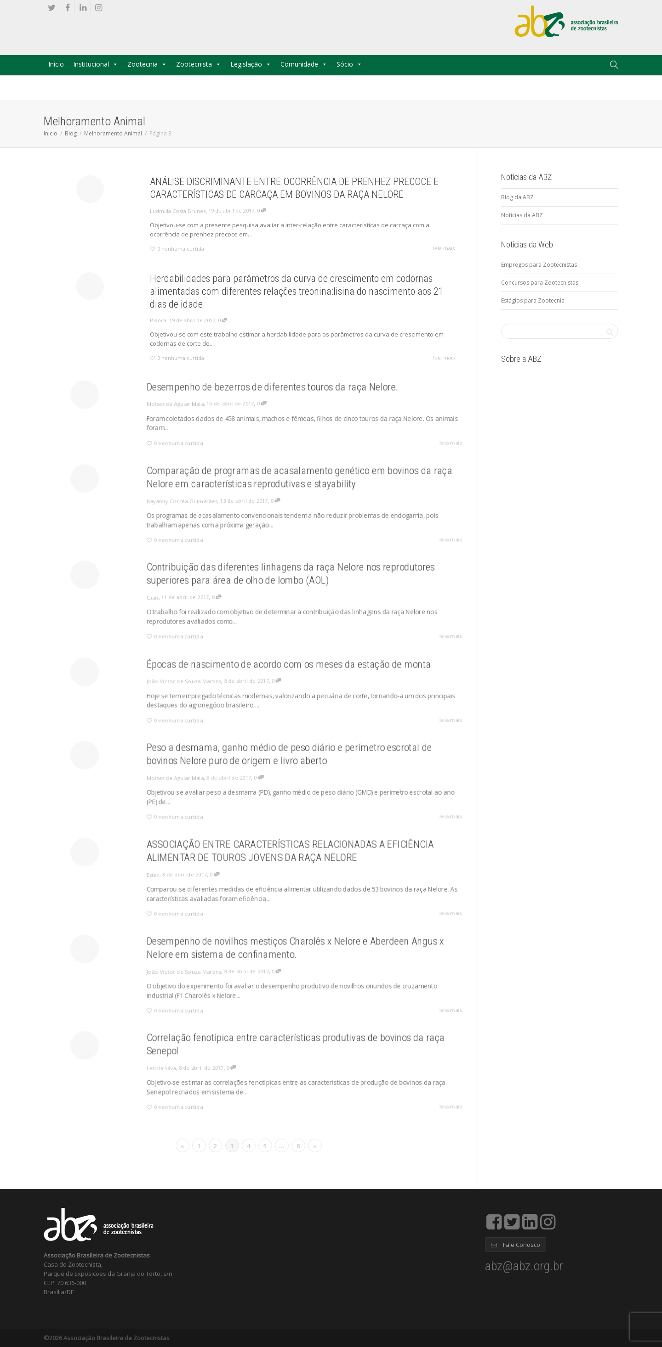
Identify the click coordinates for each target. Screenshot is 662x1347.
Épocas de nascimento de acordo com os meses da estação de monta (280, 669)
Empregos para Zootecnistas (539, 265)
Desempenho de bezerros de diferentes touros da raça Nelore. (267, 392)
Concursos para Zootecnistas (539, 282)
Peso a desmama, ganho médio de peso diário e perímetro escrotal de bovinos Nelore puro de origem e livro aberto (281, 760)
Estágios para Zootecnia (533, 300)
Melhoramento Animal (113, 133)
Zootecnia (142, 64)
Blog (71, 133)
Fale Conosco (515, 1244)
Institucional (91, 64)
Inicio (50, 133)
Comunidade (299, 64)
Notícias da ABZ (522, 215)
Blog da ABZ (517, 197)
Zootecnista (194, 64)
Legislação (246, 64)
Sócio (345, 64)
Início (56, 64)
